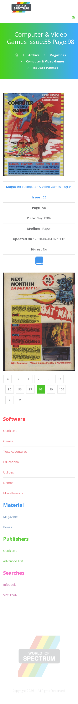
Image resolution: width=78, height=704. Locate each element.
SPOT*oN (10, 595)
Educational (11, 462)
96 (20, 389)
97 (30, 389)
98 (40, 389)
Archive (34, 55)
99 (51, 389)
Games (8, 441)
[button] (73, 18)
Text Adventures (15, 451)
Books (7, 527)
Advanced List (13, 561)
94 (59, 379)
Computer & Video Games (45, 61)
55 (39, 197)
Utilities (8, 472)
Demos (8, 483)
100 (61, 389)
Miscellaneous (13, 493)
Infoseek (9, 584)
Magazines (58, 55)
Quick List (10, 431)
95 (9, 389)
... (49, 379)
